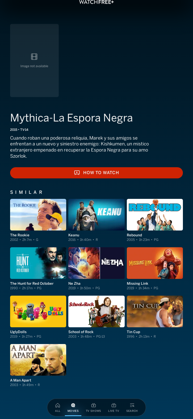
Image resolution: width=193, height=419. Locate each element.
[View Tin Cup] (155, 317)
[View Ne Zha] (96, 268)
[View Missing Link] (155, 268)
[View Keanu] (96, 220)
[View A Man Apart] (38, 365)
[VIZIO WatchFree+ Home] (96, 2)
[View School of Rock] (96, 317)
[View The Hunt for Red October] (38, 268)
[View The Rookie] (38, 220)
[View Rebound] (155, 220)
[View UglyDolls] (38, 317)
